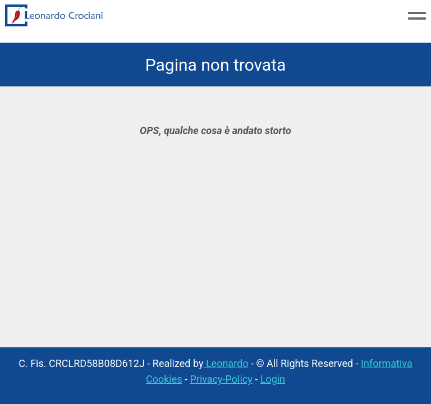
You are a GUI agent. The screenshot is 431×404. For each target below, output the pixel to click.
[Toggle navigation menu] (417, 16)
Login (272, 379)
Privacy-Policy (221, 379)
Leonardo (225, 363)
